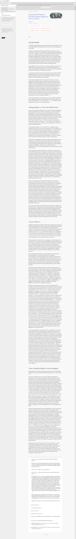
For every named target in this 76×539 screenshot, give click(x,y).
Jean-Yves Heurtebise (33, 19)
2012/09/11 (36, 11)
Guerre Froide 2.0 (5, 10)
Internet (37, 28)
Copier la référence (7, 23)
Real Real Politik (4, 7)
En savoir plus (48, 7)
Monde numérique (45, 28)
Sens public (2, 3)
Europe (32, 28)
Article (10, 3)
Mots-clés (35, 23)
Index (6, 3)
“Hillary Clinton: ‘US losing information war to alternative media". (49, 516)
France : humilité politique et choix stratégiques (10, 11)
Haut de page (45, 534)
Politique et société (35, 30)
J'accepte (43, 7)
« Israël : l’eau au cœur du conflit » (43, 469)
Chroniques (30, 11)
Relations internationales (46, 30)
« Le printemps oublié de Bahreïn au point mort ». (44, 520)
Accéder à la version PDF (6, 34)
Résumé (30, 23)
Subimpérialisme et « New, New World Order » (10, 8)
